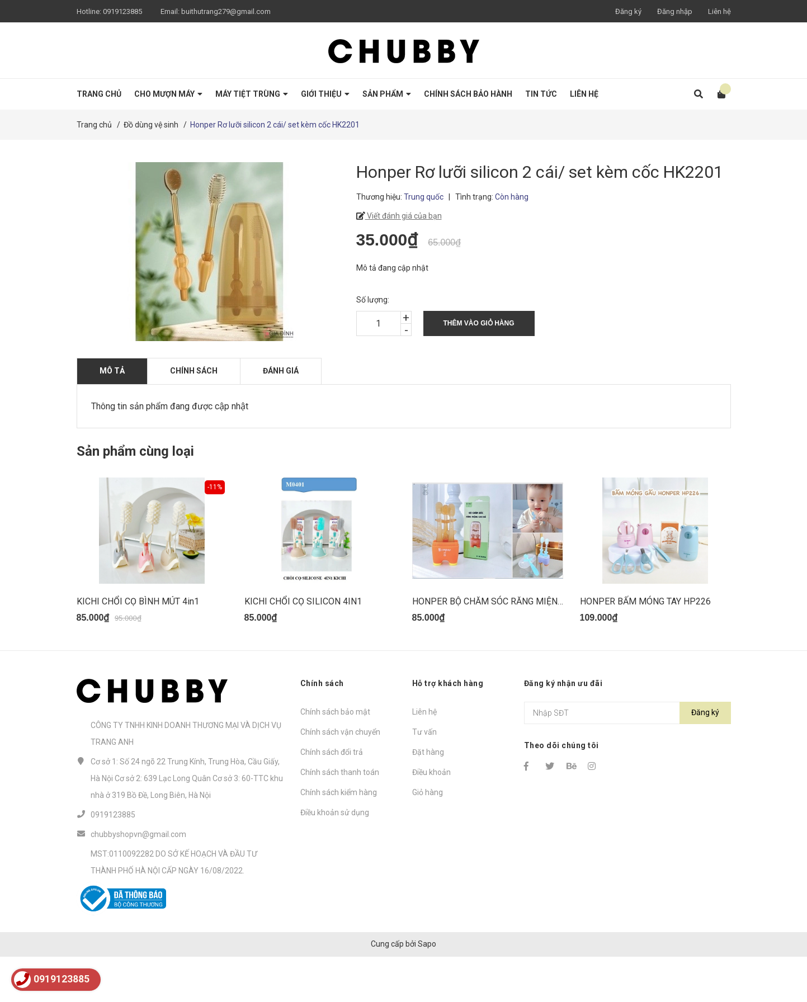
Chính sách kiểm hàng (338, 837)
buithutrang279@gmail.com (226, 11)
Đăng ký (628, 11)
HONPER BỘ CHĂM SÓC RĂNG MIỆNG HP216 (502, 646)
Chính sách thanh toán (339, 816)
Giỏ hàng (427, 837)
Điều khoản (431, 816)
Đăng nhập (674, 11)
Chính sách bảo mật (335, 756)
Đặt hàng (428, 796)
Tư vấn (424, 776)
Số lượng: (372, 299)
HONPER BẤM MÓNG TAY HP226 (645, 646)
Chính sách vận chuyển (340, 776)
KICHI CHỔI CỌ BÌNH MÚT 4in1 (138, 646)
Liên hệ (719, 11)
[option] (152, 578)
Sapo (427, 989)
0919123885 (122, 11)
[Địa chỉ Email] (627, 757)
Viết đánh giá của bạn (403, 215)
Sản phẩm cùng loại (135, 451)
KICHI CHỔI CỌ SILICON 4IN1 (303, 646)
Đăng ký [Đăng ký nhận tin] (705, 757)
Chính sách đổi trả (331, 796)
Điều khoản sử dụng (334, 857)
